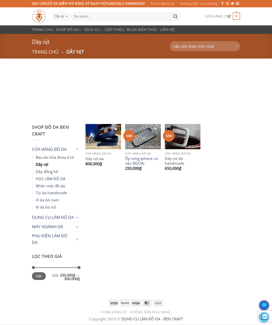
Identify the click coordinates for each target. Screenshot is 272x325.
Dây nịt (42, 164)
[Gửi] (175, 16)
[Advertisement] (136, 88)
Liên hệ (167, 30)
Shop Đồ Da (68, 30)
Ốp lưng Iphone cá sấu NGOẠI (141, 161)
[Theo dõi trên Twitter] (232, 3)
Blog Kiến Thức (142, 30)
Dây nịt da (94, 158)
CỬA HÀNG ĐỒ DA (49, 149)
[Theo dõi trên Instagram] (227, 3)
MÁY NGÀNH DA (47, 226)
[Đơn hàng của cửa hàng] (205, 46)
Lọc (39, 276)
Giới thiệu (114, 30)
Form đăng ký (162, 4)
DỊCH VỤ (93, 30)
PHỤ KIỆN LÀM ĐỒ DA (49, 239)
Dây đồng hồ (47, 171)
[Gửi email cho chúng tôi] (237, 3)
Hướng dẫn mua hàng (198, 4)
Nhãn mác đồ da (50, 185)
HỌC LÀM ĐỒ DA (50, 178)
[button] (222, 16)
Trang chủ (42, 30)
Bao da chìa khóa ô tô (55, 157)
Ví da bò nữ (46, 207)
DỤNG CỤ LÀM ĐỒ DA (53, 217)
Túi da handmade (51, 192)
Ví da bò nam (47, 199)
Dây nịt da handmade (174, 161)
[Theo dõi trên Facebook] (222, 3)
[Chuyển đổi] (77, 149)
